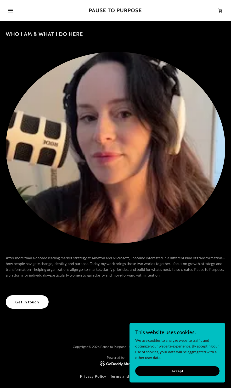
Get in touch (27, 302)
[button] (22, 10)
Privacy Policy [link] (93, 376)
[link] (115, 10)
